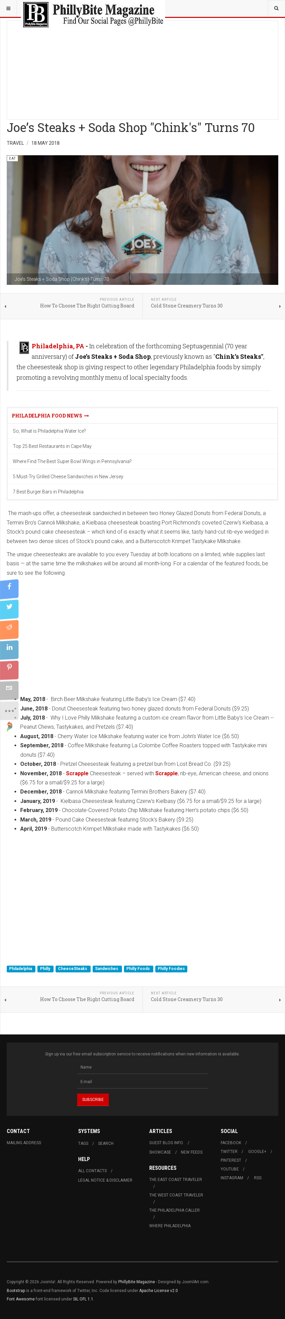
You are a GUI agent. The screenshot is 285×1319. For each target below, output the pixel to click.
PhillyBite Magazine (136, 1282)
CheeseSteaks (73, 969)
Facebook (231, 1142)
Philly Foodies (171, 969)
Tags (83, 1143)
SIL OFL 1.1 (83, 1299)
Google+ (257, 1151)
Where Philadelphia (170, 1225)
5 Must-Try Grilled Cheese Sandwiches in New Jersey (68, 476)
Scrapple (77, 773)
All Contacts (92, 1170)
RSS (257, 1178)
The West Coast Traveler (176, 1195)
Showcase (160, 1152)
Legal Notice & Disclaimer (105, 1180)
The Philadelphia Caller (174, 1210)
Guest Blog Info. (166, 1142)
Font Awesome (21, 1299)
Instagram (232, 1178)
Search (106, 1143)
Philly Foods (138, 969)
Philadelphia (21, 969)
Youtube (230, 1169)
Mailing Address (24, 1142)
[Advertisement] (142, 68)
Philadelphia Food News (50, 415)
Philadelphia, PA (58, 346)
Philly (45, 969)
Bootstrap (16, 1290)
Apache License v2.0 (158, 1290)
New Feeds (191, 1152)
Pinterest (231, 1160)
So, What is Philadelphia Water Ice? (49, 431)
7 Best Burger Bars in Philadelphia (48, 491)
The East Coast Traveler (175, 1179)
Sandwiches (107, 969)
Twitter (229, 1151)
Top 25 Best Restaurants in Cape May (52, 446)
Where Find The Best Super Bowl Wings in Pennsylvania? (72, 461)
